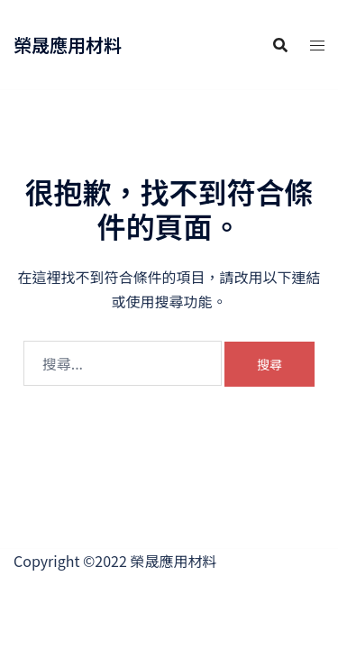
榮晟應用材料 (68, 45)
